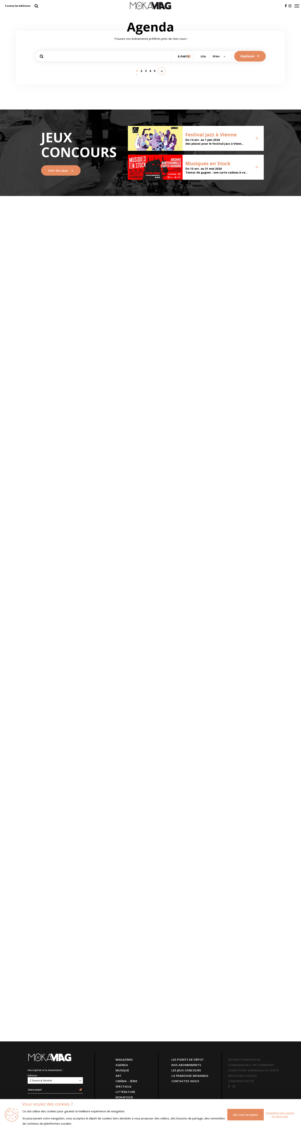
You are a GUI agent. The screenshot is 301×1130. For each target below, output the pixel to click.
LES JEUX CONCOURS (186, 1070)
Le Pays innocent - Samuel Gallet (62, 544)
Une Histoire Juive (61, 216)
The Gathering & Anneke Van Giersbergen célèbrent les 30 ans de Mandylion (62, 703)
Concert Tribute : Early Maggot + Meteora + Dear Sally (176, 622)
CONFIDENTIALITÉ (241, 1081)
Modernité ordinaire (225, 131)
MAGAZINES (124, 1059)
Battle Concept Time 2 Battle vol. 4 (236, 627)
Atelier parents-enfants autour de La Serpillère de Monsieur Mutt (121, 622)
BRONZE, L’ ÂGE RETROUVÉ (229, 379)
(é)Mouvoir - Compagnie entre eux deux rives (233, 787)
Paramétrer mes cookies (280, 1113)
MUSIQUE (122, 1070)
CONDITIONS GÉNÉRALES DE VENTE (253, 1070)
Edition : (33, 1075)
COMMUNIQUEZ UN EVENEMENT (251, 1065)
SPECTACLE (124, 1086)
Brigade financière (63, 464)
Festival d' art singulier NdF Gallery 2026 (230, 542)
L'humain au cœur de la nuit (62, 131)
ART (119, 1076)
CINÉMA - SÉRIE (126, 1081)
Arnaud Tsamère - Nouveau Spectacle (121, 707)
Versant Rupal (57, 874)
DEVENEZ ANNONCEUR (244, 1059)
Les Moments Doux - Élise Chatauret (64, 792)
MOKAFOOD (124, 1097)
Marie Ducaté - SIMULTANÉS (57, 296)
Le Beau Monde (172, 706)
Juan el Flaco (114, 877)
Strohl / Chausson (178, 789)
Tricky (105, 794)
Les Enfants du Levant (231, 875)
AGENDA (122, 1065)
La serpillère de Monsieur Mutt (59, 627)
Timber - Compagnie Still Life (178, 462)
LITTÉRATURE (125, 1092)
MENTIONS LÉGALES (242, 1076)
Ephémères (52, 381)
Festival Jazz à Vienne (211, 980)
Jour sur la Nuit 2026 (175, 126)
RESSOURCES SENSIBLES (168, 376)
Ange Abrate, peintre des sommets (113, 211)
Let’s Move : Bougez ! (121, 128)
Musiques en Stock (208, 1008)
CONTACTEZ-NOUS (185, 1081)
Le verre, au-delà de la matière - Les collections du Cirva (237, 291)
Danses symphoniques (172, 539)
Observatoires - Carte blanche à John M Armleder (176, 206)
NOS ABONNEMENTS (186, 1065)
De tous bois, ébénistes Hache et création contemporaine (120, 374)
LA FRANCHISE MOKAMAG (189, 1076)
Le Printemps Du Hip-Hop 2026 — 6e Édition (119, 542)
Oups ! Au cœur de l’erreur (119, 293)
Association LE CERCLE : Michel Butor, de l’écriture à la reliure (173, 287)
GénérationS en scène (231, 710)
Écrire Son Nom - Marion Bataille (233, 214)
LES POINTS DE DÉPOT (187, 1059)
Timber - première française (234, 462)
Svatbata (108, 461)
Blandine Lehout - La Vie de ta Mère (177, 875)
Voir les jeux (61, 1016)
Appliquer (250, 56)
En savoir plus (280, 1116)
